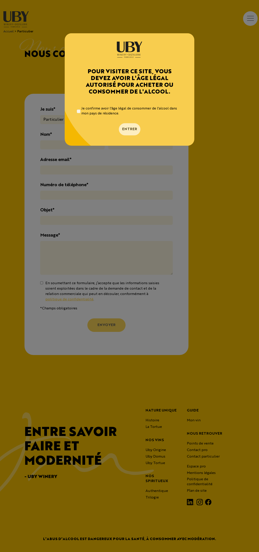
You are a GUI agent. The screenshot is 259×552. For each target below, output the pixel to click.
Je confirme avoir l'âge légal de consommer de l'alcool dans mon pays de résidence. (129, 111)
